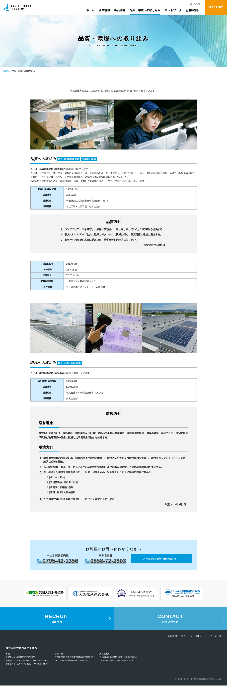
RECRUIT (216, 7)
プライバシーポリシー (192, 638)
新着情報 (172, 638)
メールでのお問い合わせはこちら (161, 559)
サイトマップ (214, 638)
